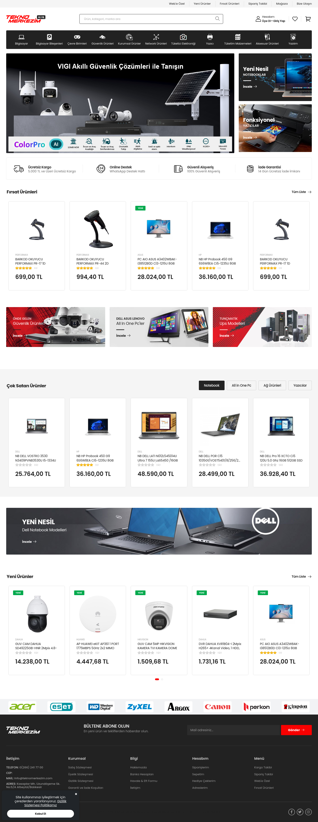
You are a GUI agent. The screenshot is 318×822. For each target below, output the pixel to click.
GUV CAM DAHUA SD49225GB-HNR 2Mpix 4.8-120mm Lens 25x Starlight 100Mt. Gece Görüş (36, 650)
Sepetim (198, 774)
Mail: (10, 778)
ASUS (140, 255)
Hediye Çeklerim (203, 781)
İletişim (135, 788)
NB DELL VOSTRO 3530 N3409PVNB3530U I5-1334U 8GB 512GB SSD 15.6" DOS (35, 460)
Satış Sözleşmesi (80, 767)
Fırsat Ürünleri (229, 4)
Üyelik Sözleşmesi (80, 774)
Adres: (11, 784)
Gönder (296, 730)
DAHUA (19, 639)
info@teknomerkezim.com (33, 778)
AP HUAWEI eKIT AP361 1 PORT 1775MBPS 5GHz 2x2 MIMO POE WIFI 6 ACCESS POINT (97, 648)
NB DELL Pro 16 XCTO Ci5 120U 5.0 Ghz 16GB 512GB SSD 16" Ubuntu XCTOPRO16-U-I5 (281, 460)
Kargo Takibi (263, 767)
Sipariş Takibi (257, 4)
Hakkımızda (138, 767)
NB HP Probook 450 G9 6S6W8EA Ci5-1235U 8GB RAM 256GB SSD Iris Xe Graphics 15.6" (217, 266)
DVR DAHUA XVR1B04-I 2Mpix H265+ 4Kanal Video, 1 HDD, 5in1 (220, 648)
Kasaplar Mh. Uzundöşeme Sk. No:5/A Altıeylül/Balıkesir (33, 785)
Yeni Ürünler (202, 4)
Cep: (9, 773)
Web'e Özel (177, 4)
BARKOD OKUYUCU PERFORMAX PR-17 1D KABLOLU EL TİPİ (30, 263)
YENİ (140, 208)
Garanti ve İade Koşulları (85, 788)
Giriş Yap (279, 21)
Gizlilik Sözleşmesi (80, 781)
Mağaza (282, 4)
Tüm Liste (299, 192)
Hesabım (268, 16)
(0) (36, 465)
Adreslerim (200, 788)
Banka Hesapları (141, 774)
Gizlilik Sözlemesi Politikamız (45, 803)
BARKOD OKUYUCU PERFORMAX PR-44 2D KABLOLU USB (92, 263)
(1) (35, 268)
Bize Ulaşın (304, 4)
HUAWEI (80, 639)
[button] (157, 679)
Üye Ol (266, 21)
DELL (17, 451)
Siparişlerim (200, 767)
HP (200, 255)
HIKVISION (143, 639)
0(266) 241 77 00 (31, 767)
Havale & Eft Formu (143, 781)
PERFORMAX (21, 255)
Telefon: (12, 767)
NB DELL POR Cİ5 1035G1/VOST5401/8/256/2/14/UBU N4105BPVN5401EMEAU (224, 460)
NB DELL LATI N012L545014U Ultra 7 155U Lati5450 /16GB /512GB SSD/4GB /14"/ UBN (158, 460)
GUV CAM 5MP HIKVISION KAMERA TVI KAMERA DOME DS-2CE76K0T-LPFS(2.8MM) (158, 648)
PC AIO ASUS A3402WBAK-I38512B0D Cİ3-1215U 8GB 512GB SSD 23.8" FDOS (157, 263)
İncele (247, 87)
